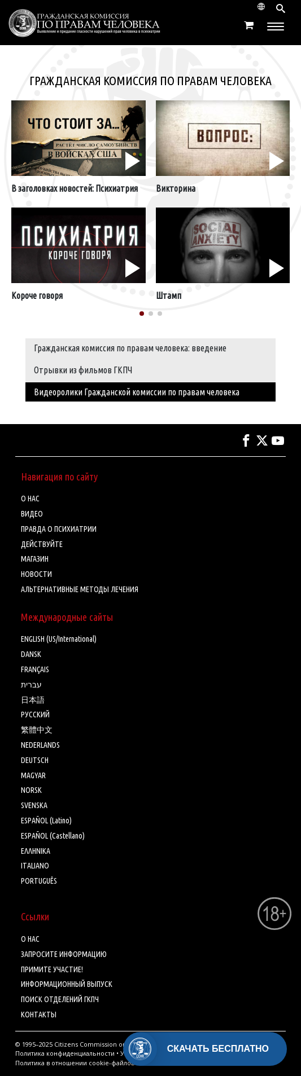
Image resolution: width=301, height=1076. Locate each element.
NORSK (31, 790)
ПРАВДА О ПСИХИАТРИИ (59, 528)
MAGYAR (33, 775)
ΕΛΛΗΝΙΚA (35, 850)
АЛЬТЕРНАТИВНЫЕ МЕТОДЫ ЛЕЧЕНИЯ (79, 589)
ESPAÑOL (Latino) (46, 820)
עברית (31, 684)
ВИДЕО (32, 513)
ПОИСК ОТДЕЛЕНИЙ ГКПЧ (60, 999)
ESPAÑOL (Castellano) (53, 835)
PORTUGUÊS (39, 880)
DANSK (31, 654)
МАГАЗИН (35, 558)
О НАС (30, 498)
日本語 (33, 699)
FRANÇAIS (35, 669)
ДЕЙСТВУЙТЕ (42, 544)
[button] (141, 313)
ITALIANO (35, 865)
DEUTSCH (35, 760)
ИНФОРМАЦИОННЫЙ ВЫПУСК (66, 984)
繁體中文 (37, 729)
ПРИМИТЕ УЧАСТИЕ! (52, 969)
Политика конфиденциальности (65, 1053)
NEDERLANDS (40, 744)
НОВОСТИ (36, 574)
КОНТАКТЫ (38, 1014)
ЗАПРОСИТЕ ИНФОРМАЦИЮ (64, 954)
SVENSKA (34, 805)
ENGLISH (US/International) (59, 638)
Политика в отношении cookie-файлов (74, 1063)
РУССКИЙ (35, 714)
